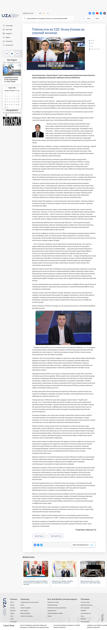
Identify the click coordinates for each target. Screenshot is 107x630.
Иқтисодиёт (13, 621)
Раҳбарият (83, 610)
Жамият (12, 605)
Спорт (12, 616)
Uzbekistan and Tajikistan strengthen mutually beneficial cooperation (62, 582)
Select (94, 43)
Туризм (12, 613)
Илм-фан (12, 608)
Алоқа (82, 616)
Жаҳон (12, 619)
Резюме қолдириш (25, 608)
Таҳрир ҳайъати (51, 610)
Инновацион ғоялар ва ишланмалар (56, 608)
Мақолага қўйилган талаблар (55, 613)
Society (92, 40)
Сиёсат (12, 602)
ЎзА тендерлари (85, 608)
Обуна (22, 605)
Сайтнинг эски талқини (26, 616)
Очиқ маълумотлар (86, 613)
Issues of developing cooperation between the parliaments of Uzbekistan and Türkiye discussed (35, 582)
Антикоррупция (85, 621)
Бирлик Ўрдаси (39, 536)
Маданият (13, 610)
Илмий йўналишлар (52, 605)
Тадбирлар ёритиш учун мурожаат (29, 602)
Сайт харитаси (24, 610)
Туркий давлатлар (55, 536)
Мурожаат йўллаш (25, 613)
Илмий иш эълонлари (53, 602)
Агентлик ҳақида (85, 602)
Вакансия (83, 619)
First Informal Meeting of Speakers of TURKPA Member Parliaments (67, 626)
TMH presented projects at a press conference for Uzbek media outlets (90, 582)
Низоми (49, 616)
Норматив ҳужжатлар (86, 605)
